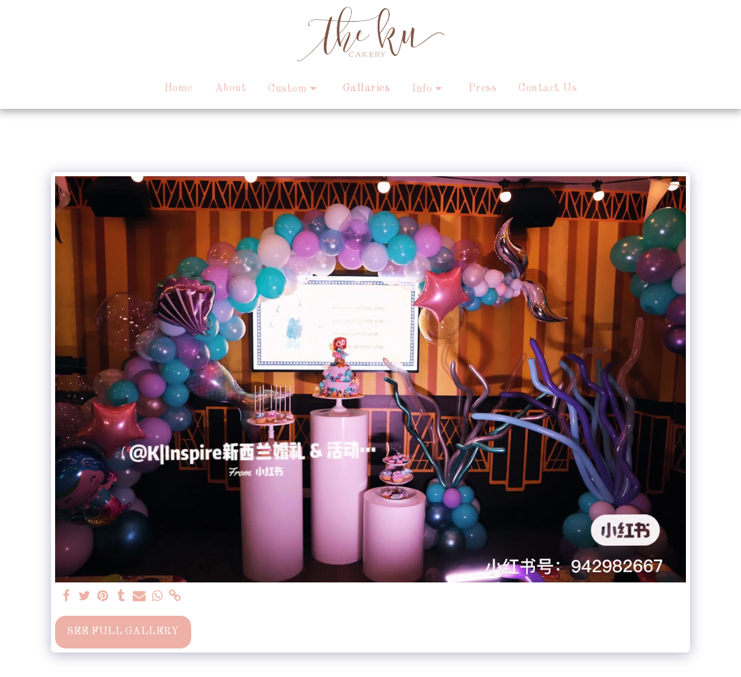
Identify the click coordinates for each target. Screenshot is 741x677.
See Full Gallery (123, 631)
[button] (294, 89)
